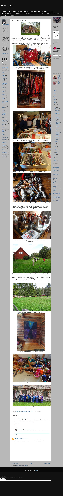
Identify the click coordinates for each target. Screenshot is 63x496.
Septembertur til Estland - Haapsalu (58, 133)
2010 (55, 159)
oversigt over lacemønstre (55, 184)
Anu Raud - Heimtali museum (57, 126)
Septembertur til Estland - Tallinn (58, 123)
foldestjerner (55, 173)
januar (56, 152)
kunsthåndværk (5, 137)
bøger (3, 80)
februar (56, 150)
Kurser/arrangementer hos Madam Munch (30, 13)
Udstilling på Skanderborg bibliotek (57, 138)
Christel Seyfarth (56, 168)
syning (3, 124)
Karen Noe (55, 178)
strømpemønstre (56, 196)
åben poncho (4, 158)
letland (3, 90)
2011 (55, 157)
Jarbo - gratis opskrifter (55, 176)
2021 (55, 96)
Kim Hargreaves (56, 179)
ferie (3, 92)
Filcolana (54, 171)
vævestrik (4, 156)
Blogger (36, 470)
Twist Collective (55, 200)
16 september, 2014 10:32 (29, 429)
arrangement (4, 69)
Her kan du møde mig (6, 13)
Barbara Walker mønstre (55, 165)
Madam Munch (7, 5)
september (57, 113)
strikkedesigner (4, 152)
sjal (2, 85)
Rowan (54, 190)
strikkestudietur (4, 123)
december (57, 108)
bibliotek (3, 127)
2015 (55, 105)
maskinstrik (4, 142)
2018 (55, 101)
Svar (15, 424)
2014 (55, 107)
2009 (55, 160)
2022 (55, 94)
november (57, 110)
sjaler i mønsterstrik (12, 11)
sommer (3, 94)
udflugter (3, 88)
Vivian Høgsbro (55, 201)
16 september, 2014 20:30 (23, 438)
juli (55, 143)
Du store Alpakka (56, 170)
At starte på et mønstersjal (23, 11)
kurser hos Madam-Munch (4, 139)
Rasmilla (54, 187)
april (56, 147)
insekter (3, 135)
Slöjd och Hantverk (56, 193)
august (56, 141)
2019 (55, 99)
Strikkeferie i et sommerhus (57, 118)
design (3, 91)
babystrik (3, 108)
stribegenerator (55, 194)
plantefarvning (4, 146)
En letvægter (57, 136)
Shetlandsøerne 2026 (55, 13)
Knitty (54, 182)
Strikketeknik (44, 11)
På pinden (55, 186)
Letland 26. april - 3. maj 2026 (8, 15)
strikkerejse (4, 95)
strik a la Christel (5, 67)
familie (3, 130)
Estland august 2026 (44, 13)
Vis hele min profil (5, 53)
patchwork (4, 118)
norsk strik (4, 145)
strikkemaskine (4, 155)
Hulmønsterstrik (56, 174)
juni (56, 144)
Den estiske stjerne (59, 82)
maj (56, 146)
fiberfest (3, 131)
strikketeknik (4, 106)
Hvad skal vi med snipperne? (59, 77)
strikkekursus (4, 153)
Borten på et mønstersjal (35, 11)
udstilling (3, 75)
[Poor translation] (4, 479)
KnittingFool (55, 181)
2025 (55, 90)
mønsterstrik (4, 71)
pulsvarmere (4, 148)
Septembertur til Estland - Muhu (58, 130)
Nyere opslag (15, 463)
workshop (4, 97)
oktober (56, 111)
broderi (3, 98)
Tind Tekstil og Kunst (56, 197)
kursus (3, 87)
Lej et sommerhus (16, 13)
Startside (4, 11)
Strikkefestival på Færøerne (58, 120)
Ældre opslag (47, 463)
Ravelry (54, 189)
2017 (55, 102)
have (3, 134)
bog (2, 110)
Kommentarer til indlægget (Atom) (22, 465)
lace (3, 117)
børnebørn (4, 113)
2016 (55, 104)
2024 (55, 91)
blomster (3, 128)
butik (3, 111)
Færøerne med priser (57, 115)
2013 (55, 154)
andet (3, 72)
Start (31, 463)
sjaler (3, 149)
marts (56, 149)
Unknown (16, 438)
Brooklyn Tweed (56, 167)
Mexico (3, 107)
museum (3, 143)
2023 (55, 93)
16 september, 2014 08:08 (22, 418)
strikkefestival (4, 121)
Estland (3, 76)
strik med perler (5, 120)
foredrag (3, 114)
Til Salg (50, 11)
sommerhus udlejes (4, 104)
